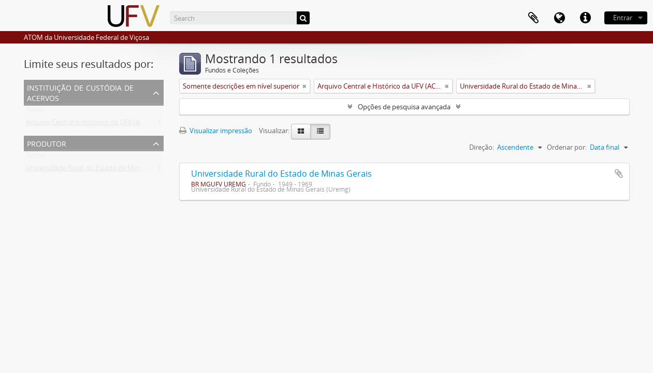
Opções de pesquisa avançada (404, 106)
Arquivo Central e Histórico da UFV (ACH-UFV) (96, 124)
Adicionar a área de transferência (619, 173)
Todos (35, 112)
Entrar (622, 17)
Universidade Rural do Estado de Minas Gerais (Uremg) (109, 170)
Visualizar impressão (215, 130)
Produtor (46, 143)
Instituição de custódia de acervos (80, 92)
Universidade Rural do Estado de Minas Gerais (281, 173)
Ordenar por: (567, 147)
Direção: (481, 147)
